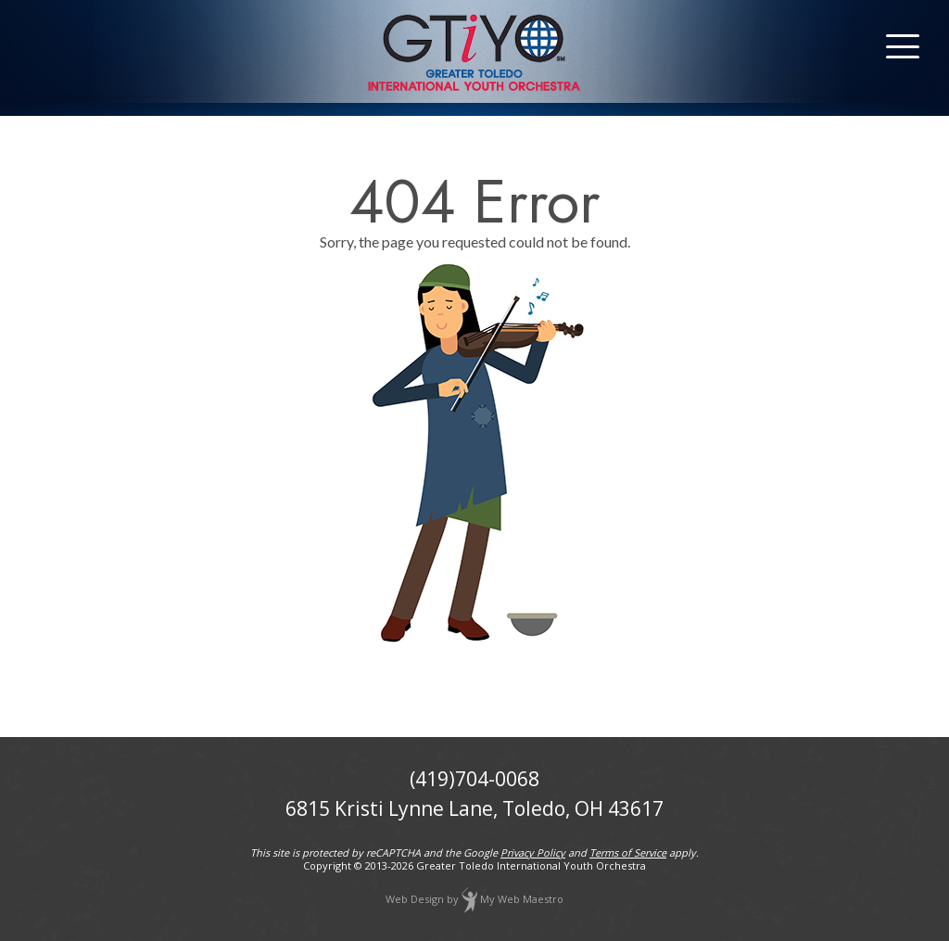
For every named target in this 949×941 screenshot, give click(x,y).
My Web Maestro (521, 899)
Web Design (415, 899)
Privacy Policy (532, 852)
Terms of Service (627, 852)
